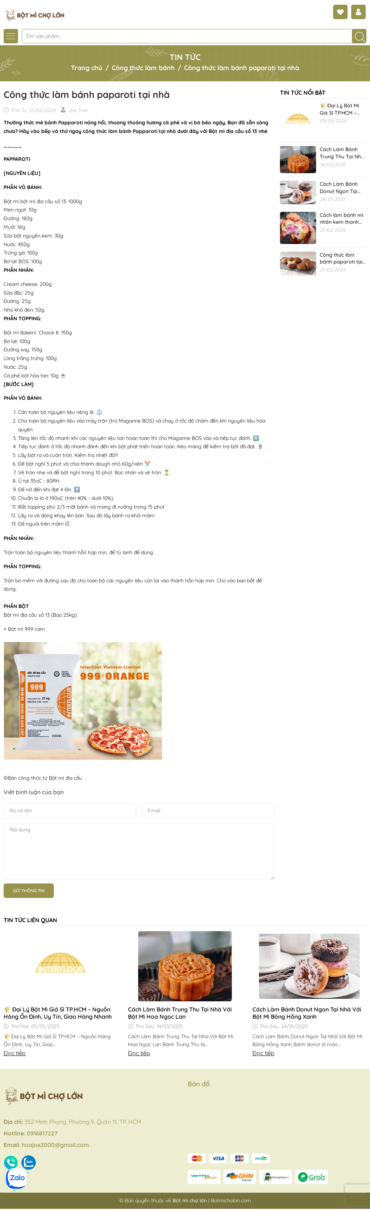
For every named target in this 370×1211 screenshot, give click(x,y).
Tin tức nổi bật (303, 92)
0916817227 (42, 1133)
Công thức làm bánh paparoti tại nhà (341, 262)
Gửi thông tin (28, 890)
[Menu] (11, 36)
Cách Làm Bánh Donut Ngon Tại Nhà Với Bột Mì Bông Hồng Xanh (306, 1013)
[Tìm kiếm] (359, 36)
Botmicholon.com (231, 1200)
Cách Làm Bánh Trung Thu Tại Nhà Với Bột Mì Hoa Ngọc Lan (180, 1013)
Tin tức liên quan (30, 920)
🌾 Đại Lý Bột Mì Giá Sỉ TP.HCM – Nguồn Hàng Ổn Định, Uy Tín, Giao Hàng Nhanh (58, 1013)
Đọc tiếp (15, 1053)
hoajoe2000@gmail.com (55, 1144)
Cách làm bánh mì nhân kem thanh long (341, 222)
